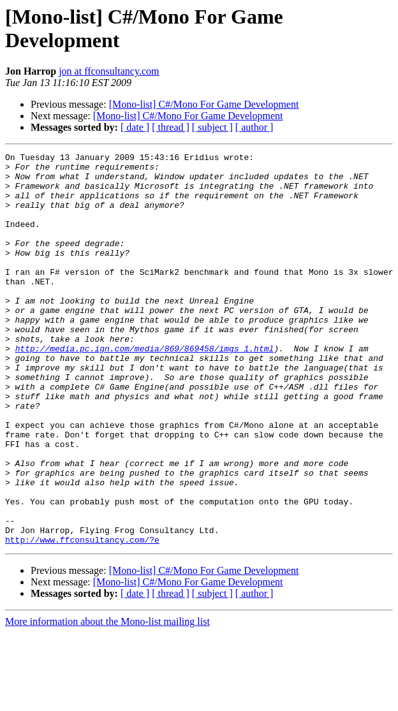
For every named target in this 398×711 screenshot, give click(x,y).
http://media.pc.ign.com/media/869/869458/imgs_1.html (144, 388)
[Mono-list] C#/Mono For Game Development (204, 104)
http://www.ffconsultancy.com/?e (82, 618)
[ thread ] (170, 127)
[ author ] (254, 127)
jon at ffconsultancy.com (109, 71)
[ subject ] (212, 127)
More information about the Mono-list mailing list (107, 699)
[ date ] (135, 127)
